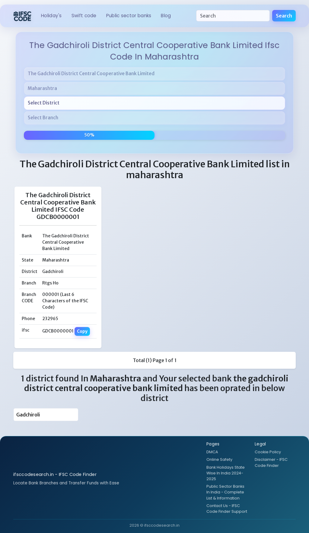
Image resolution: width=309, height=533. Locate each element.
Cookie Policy (268, 451)
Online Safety (219, 459)
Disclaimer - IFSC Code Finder (271, 462)
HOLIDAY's (51, 15)
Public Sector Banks (128, 15)
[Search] (233, 15)
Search (284, 16)
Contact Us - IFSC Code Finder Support (226, 508)
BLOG (166, 15)
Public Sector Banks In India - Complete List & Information (225, 492)
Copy (82, 331)
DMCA (212, 451)
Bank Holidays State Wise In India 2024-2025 (225, 473)
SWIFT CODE (84, 15)
